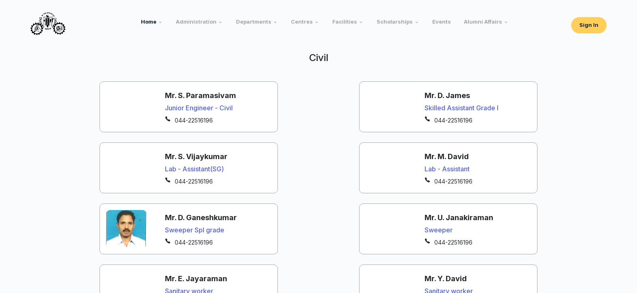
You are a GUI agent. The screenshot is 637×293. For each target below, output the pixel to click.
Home (148, 21)
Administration (196, 21)
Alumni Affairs (483, 21)
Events (441, 21)
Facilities (344, 21)
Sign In (588, 25)
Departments (253, 21)
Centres (302, 21)
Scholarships (395, 21)
